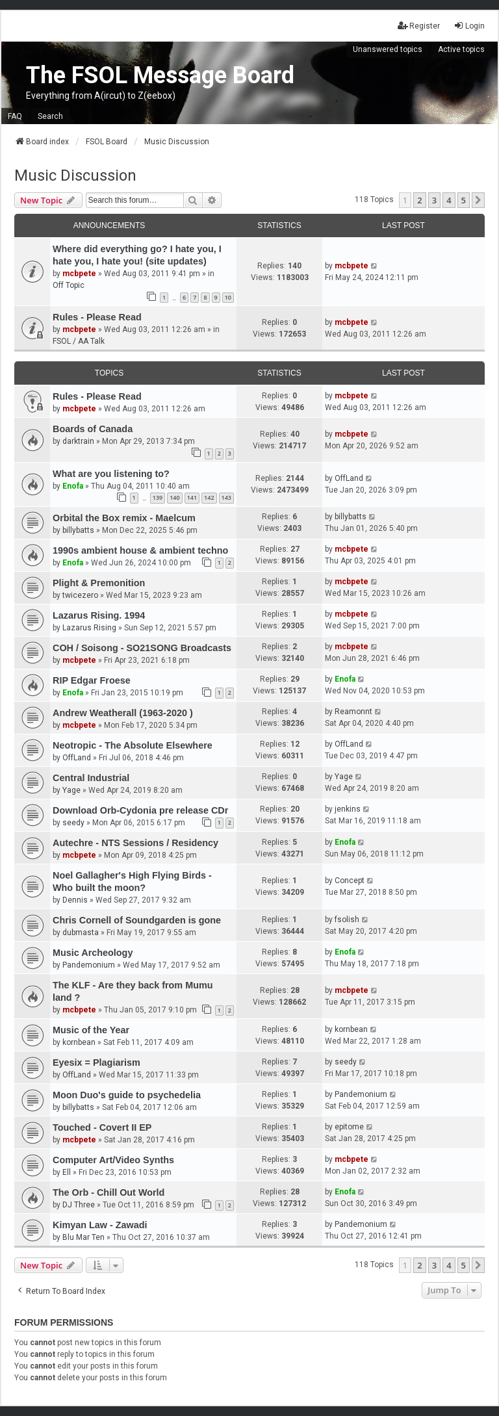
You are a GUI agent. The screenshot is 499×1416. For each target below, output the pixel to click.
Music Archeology (93, 952)
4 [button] (448, 200)
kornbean (79, 1042)
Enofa (72, 486)
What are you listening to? (111, 474)
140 (174, 497)
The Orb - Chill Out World (108, 1192)
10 (228, 297)
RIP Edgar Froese (92, 680)
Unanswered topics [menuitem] (387, 49)
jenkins (348, 809)
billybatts (78, 530)
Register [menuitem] (419, 26)
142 (209, 497)
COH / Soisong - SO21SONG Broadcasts (142, 648)
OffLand (349, 478)
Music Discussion (75, 175)
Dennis (75, 900)
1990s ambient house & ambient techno (140, 550)
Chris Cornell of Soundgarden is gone (137, 920)
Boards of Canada (93, 429)
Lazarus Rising (89, 627)
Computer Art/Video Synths (113, 1160)
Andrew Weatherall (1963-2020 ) (123, 713)
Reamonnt (353, 711)
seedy (73, 822)
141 (192, 497)
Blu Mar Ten (83, 1237)
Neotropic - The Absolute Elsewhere (132, 745)
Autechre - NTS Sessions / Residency (135, 843)
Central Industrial (91, 778)
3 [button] (434, 200)
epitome (349, 1126)
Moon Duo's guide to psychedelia (127, 1095)
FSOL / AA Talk (79, 341)
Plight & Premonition (99, 583)
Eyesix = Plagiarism (96, 1062)
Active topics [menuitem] (461, 49)
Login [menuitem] (469, 26)
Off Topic (68, 285)
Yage (71, 790)
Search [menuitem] (50, 116)
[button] (478, 200)
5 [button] (463, 200)
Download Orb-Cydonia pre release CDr (140, 810)
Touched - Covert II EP (102, 1127)
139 (157, 497)
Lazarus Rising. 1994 (99, 615)
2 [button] (419, 200)
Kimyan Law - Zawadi (100, 1225)
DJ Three (78, 1204)
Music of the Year (91, 1030)
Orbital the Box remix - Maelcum (124, 518)
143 (226, 497)
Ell (66, 1172)
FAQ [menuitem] (15, 116)
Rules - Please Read (97, 317)
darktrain (78, 441)
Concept (350, 880)
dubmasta (80, 932)
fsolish (347, 919)
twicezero (80, 595)
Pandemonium (88, 965)
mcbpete (79, 273)
